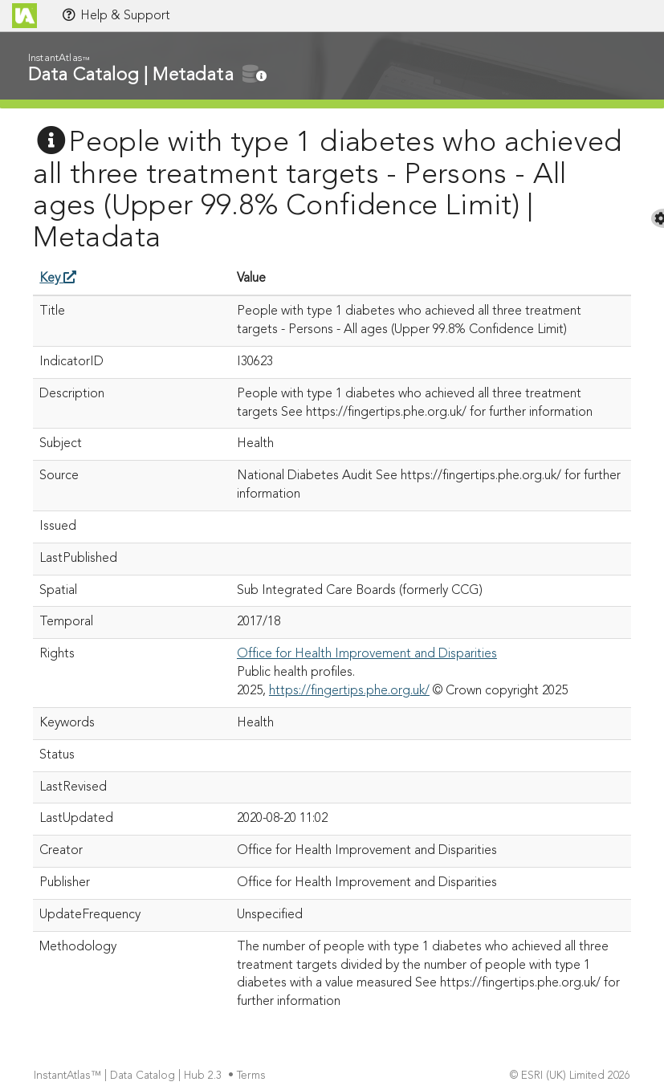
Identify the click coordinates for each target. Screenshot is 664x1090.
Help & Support (115, 15)
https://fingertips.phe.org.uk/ (349, 691)
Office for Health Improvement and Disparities (367, 654)
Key (57, 278)
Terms (253, 1076)
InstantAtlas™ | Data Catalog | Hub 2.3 (129, 1076)
